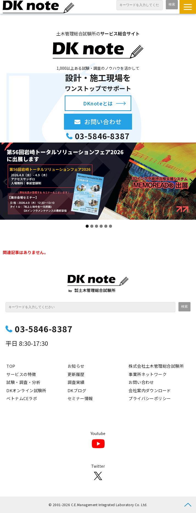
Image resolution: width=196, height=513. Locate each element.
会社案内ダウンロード (149, 390)
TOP (10, 366)
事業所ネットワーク (147, 374)
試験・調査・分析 (23, 382)
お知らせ (76, 366)
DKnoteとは (98, 103)
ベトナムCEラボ (21, 398)
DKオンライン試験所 (26, 390)
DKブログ (77, 390)
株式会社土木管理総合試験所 (156, 366)
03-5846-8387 (102, 136)
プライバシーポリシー (149, 398)
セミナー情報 (80, 398)
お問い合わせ (108, 121)
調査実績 (76, 382)
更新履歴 (76, 374)
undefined (8, 181)
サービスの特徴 (21, 374)
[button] (188, 7)
